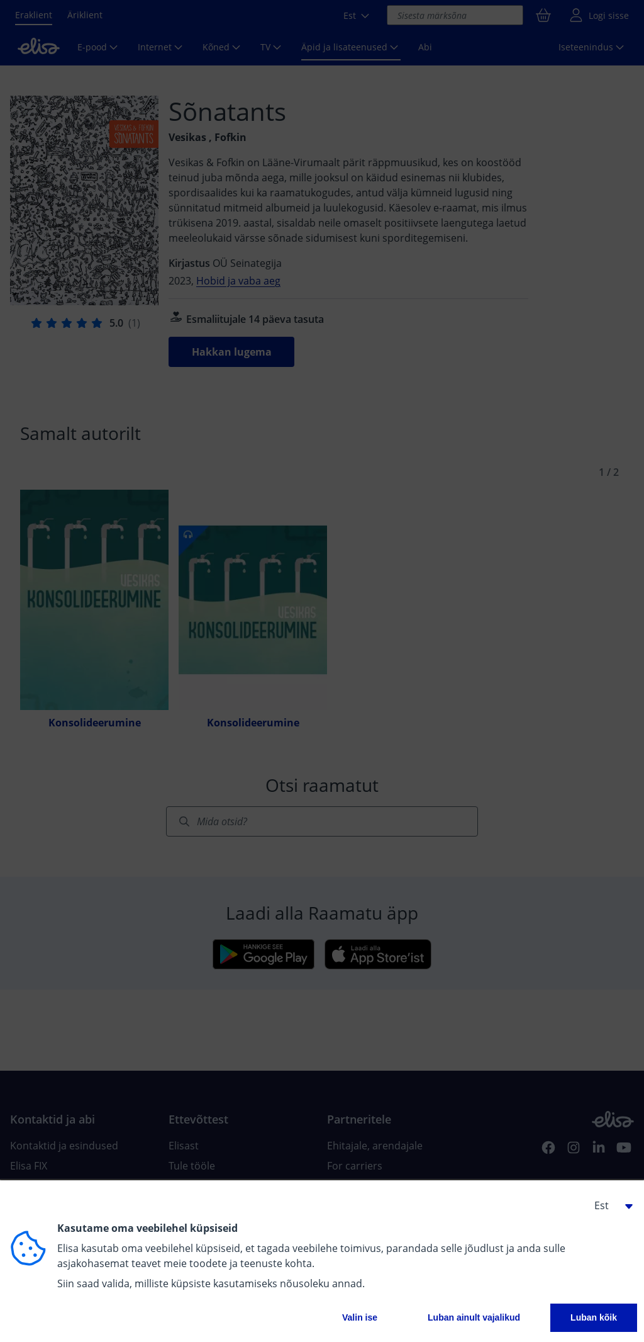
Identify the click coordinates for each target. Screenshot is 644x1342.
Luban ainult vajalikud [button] (474, 1317)
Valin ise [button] (359, 1317)
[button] (609, 1205)
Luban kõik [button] (593, 1317)
